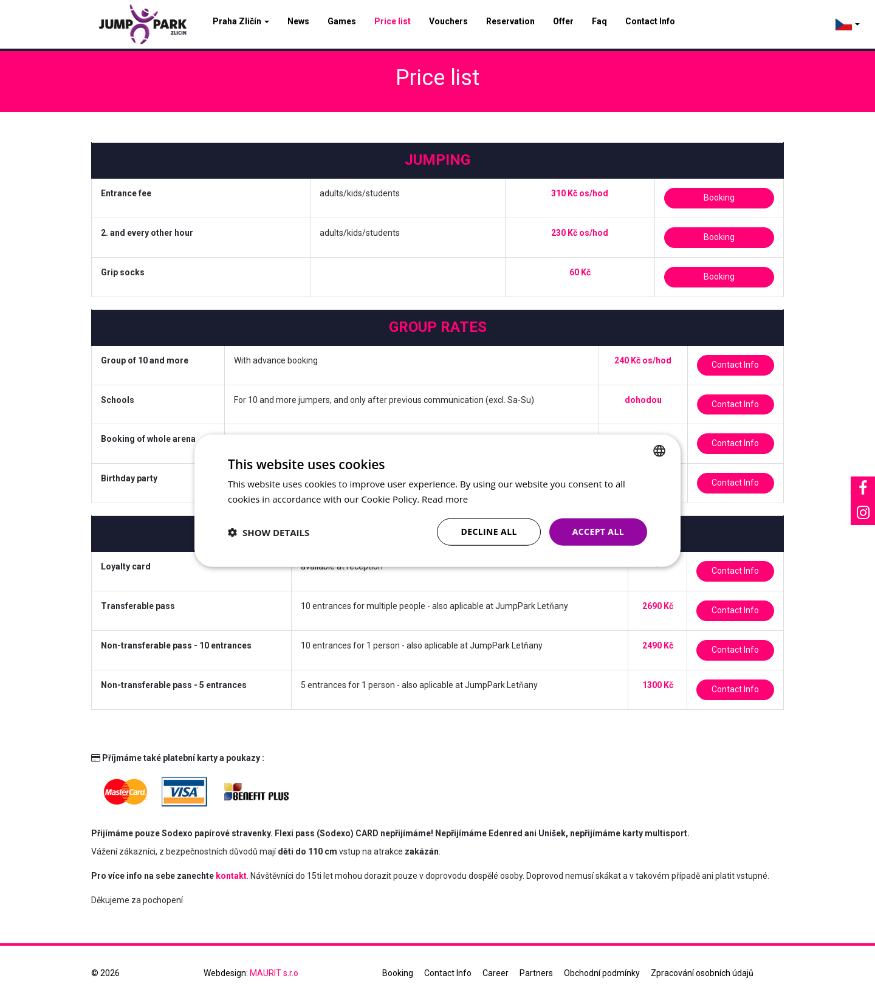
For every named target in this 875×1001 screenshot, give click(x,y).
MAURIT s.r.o (274, 973)
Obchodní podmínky (602, 973)
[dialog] (437, 500)
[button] (268, 531)
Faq (599, 21)
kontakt (231, 876)
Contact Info (650, 21)
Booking (719, 197)
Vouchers (448, 21)
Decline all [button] (488, 531)
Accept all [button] (598, 531)
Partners (536, 973)
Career (495, 973)
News (298, 21)
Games (342, 21)
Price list (392, 21)
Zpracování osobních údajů (702, 973)
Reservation (510, 21)
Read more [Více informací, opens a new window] (445, 498)
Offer (563, 21)
